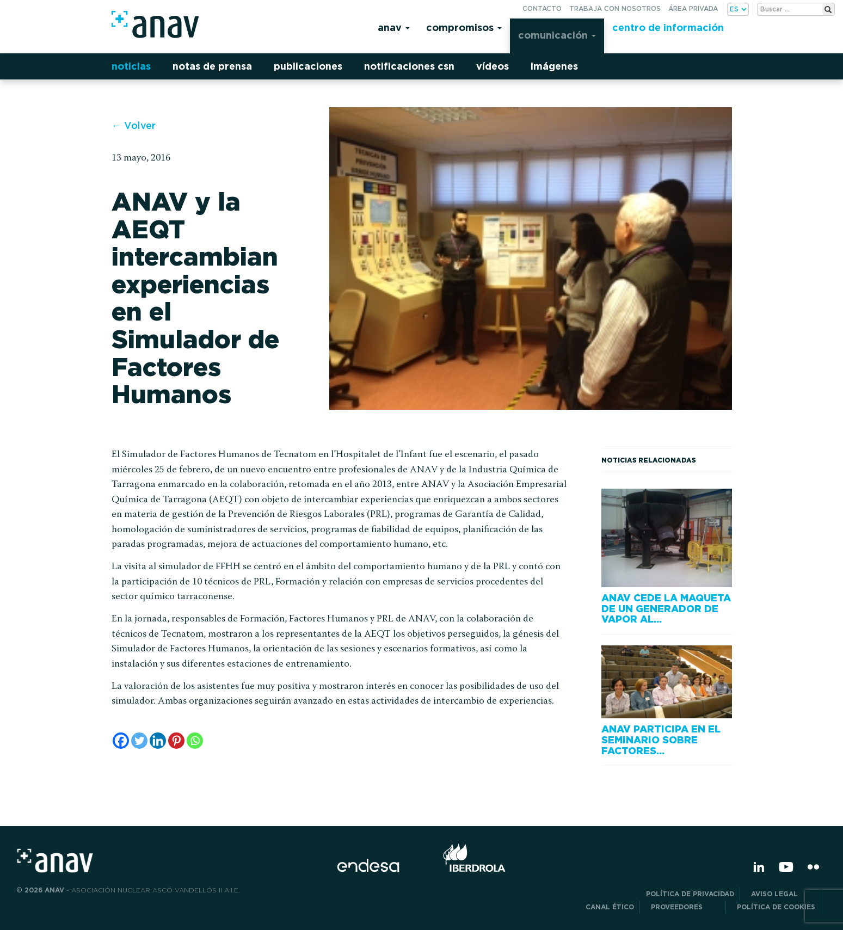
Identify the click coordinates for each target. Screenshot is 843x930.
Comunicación (557, 35)
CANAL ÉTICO (610, 906)
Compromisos (464, 27)
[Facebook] (121, 740)
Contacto (542, 8)
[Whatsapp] (195, 740)
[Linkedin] (158, 740)
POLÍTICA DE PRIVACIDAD (690, 893)
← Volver (134, 125)
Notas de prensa (212, 66)
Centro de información (668, 27)
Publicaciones (308, 66)
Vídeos (492, 66)
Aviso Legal (783, 893)
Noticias (131, 66)
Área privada (693, 8)
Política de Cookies (776, 906)
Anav (394, 27)
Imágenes (554, 66)
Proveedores (685, 906)
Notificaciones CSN (409, 66)
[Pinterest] (176, 740)
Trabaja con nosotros (615, 8)
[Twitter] (139, 740)
